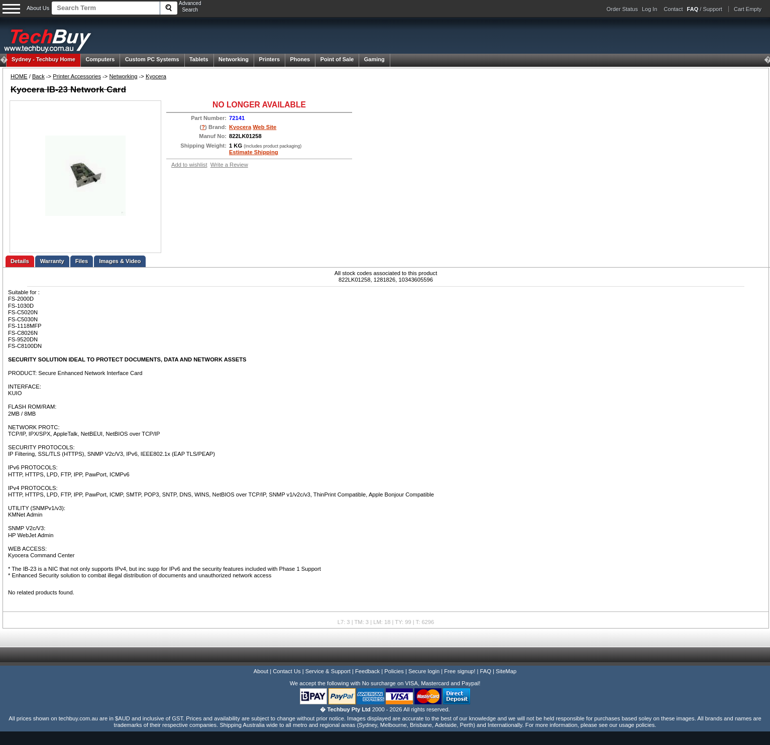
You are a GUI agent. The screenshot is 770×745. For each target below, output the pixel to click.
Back (38, 76)
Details (20, 261)
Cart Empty (747, 9)
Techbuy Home (43, 59)
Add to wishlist (189, 165)
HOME (19, 76)
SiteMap (506, 671)
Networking (233, 59)
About (261, 671)
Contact (673, 9)
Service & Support (328, 671)
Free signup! (459, 671)
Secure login (423, 671)
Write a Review (229, 165)
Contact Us (286, 671)
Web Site (264, 127)
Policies (394, 671)
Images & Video (120, 261)
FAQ (485, 671)
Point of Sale (337, 59)
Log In (649, 9)
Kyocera (156, 76)
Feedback (367, 671)
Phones (300, 59)
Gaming (374, 59)
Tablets (198, 59)
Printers (269, 59)
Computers (100, 59)
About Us (38, 8)
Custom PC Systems (152, 59)
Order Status (622, 9)
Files (81, 261)
